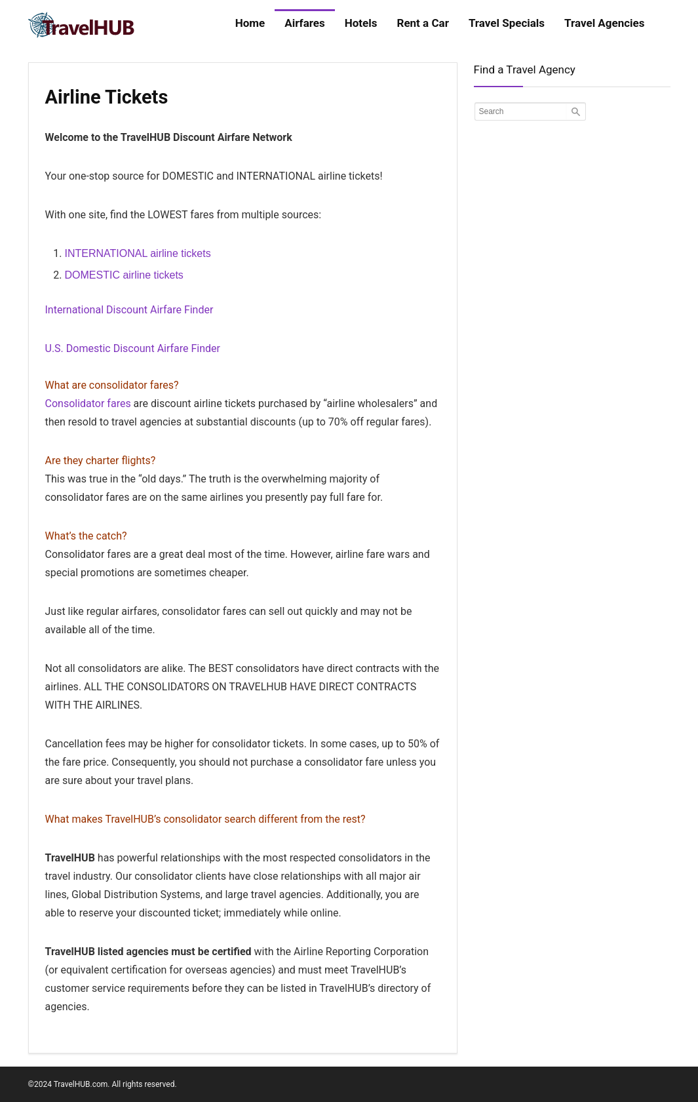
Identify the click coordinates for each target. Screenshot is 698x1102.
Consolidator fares (88, 403)
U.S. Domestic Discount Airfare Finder (133, 348)
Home (250, 23)
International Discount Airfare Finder (129, 310)
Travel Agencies (604, 23)
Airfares (304, 23)
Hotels (361, 23)
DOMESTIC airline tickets (124, 275)
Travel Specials (507, 23)
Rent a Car (423, 23)
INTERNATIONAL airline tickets (138, 253)
